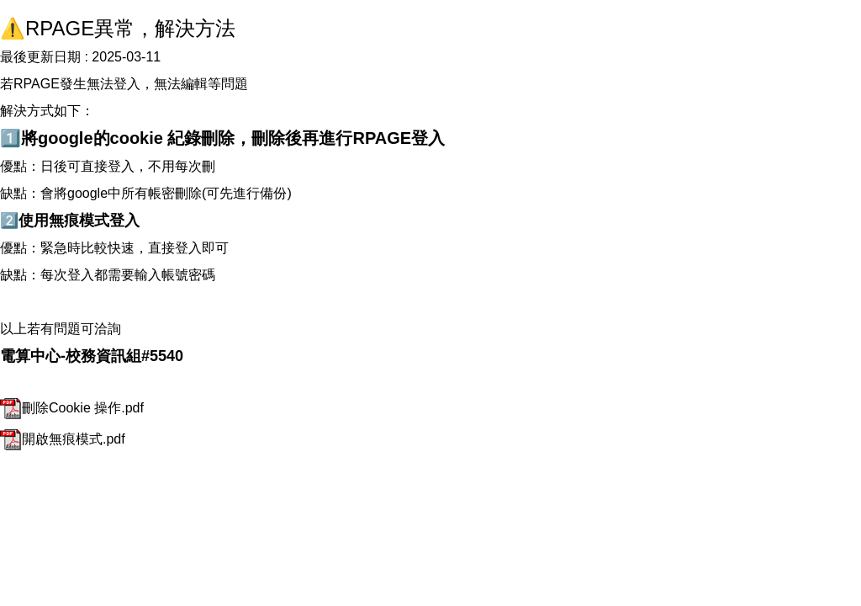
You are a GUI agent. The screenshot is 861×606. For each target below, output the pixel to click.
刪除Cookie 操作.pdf (72, 408)
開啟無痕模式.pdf (62, 439)
